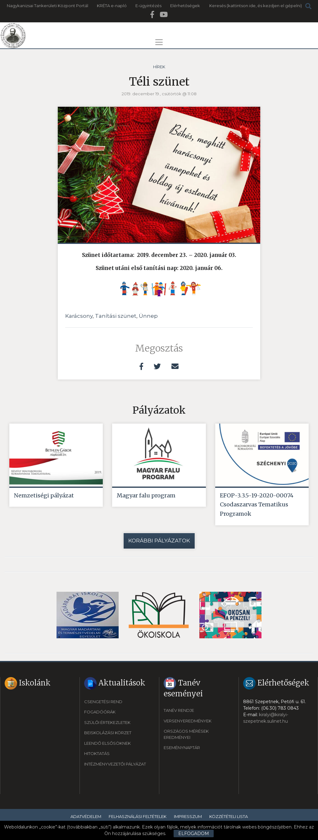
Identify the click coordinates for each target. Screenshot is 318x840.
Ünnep (148, 316)
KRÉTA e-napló (112, 5)
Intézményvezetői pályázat (115, 763)
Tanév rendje (179, 710)
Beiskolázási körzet (107, 732)
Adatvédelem (85, 816)
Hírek (159, 66)
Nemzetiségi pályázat (44, 495)
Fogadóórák (100, 712)
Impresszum (188, 816)
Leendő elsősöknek (107, 743)
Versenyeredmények (187, 720)
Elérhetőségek (185, 5)
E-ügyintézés (148, 5)
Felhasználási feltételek (137, 816)
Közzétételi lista (228, 816)
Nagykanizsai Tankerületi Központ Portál (47, 5)
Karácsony (79, 316)
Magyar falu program (146, 495)
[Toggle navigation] (159, 42)
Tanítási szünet (115, 316)
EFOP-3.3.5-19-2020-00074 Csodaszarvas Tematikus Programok (256, 505)
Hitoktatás (97, 753)
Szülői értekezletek (107, 722)
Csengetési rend (103, 701)
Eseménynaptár (182, 747)
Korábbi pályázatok (159, 541)
